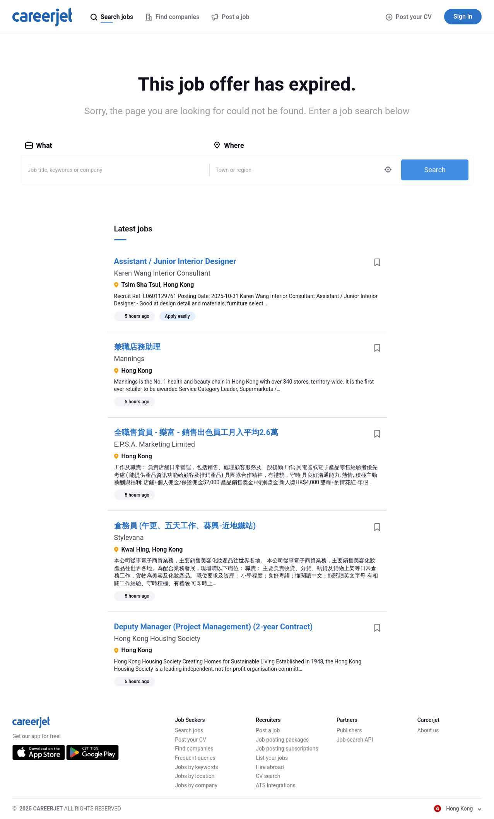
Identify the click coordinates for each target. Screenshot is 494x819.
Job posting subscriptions (287, 748)
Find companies (194, 748)
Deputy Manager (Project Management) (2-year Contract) (213, 626)
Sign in (462, 16)
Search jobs (189, 730)
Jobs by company (196, 785)
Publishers (349, 730)
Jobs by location (194, 776)
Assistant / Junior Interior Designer (175, 261)
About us (428, 730)
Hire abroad (270, 767)
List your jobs (272, 758)
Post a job (268, 730)
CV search (268, 776)
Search (435, 170)
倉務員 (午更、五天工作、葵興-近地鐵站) (185, 525)
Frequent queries (195, 758)
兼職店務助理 (137, 346)
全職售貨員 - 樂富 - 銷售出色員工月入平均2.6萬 (196, 432)
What (38, 145)
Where (228, 145)
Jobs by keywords (196, 767)
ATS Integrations (276, 785)
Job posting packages (282, 740)
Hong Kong (458, 808)
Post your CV (409, 17)
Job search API (355, 740)
